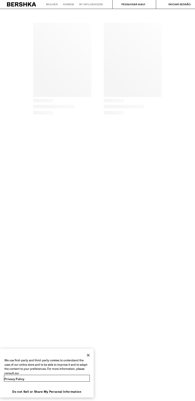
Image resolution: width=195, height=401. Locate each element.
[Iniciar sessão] (175, 4)
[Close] (88, 355)
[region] (47, 373)
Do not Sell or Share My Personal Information (46, 392)
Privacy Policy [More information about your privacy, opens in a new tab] (14, 379)
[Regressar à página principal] (21, 4)
